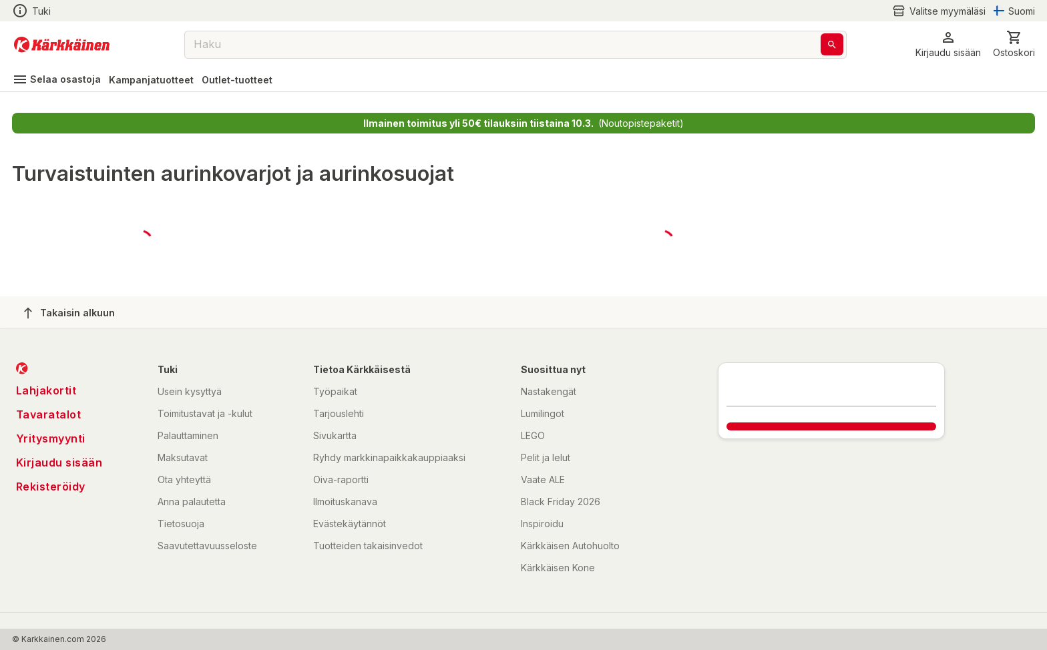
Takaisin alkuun (69, 313)
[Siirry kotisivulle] (62, 45)
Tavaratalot (48, 414)
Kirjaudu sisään (59, 462)
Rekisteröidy (50, 486)
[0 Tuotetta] (1014, 44)
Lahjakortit (46, 390)
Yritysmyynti (50, 438)
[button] (948, 44)
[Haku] (832, 44)
